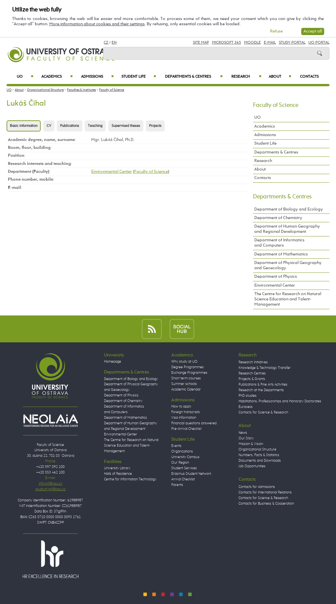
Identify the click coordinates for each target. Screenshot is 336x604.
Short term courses (186, 378)
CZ (106, 43)
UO (25, 77)
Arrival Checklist (183, 479)
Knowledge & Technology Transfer (265, 368)
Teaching (95, 126)
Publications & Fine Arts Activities (263, 385)
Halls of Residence (118, 474)
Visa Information (183, 418)
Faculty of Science (111, 89)
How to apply (181, 407)
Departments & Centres (193, 77)
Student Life (138, 77)
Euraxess (246, 407)
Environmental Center (111, 172)
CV (49, 126)
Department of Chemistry (278, 218)
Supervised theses (126, 126)
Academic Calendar (186, 390)
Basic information (23, 126)
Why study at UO (184, 362)
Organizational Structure (45, 89)
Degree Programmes (187, 367)
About (280, 77)
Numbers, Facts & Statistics (259, 455)
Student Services (184, 468)
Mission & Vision (251, 444)
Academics (57, 77)
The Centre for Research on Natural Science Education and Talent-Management (287, 299)
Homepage (112, 362)
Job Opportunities (252, 466)
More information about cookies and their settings (97, 24)
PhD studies (248, 396)
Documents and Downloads (260, 461)
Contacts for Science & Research (263, 412)
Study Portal (292, 43)
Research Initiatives (253, 362)
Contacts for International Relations (265, 492)
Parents (177, 485)
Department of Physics (275, 276)
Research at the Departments (261, 390)
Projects (155, 126)
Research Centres (252, 373)
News (243, 433)
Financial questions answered (194, 423)
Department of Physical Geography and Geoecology (288, 265)
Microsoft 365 (226, 43)
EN (114, 43)
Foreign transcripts (185, 412)
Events (176, 446)
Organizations (182, 451)
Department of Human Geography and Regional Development (287, 229)
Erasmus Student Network (191, 474)
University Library (117, 468)
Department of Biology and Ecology (288, 209)
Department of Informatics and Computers (279, 243)
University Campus (185, 457)
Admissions (97, 77)
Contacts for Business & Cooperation (266, 504)
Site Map (201, 43)
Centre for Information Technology (130, 479)
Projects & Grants (252, 379)
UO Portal (318, 43)
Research (246, 77)
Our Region (180, 463)
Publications (69, 126)
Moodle (252, 43)
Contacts (309, 77)
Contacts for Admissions (257, 487)
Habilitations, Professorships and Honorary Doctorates (280, 401)
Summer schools (184, 384)
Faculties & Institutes (81, 89)
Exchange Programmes (189, 373)
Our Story (246, 438)
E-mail (270, 43)
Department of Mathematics (281, 254)
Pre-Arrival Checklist (186, 429)
